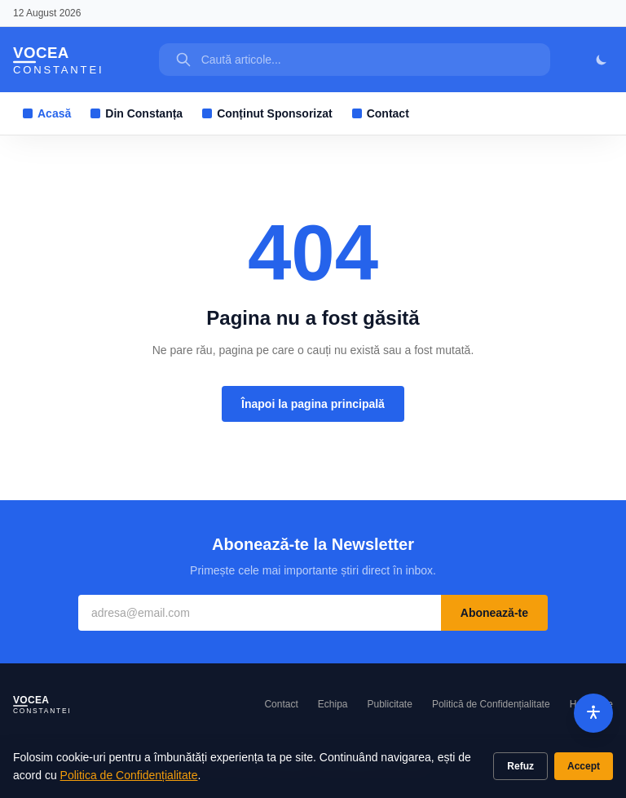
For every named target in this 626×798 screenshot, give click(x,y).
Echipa (333, 704)
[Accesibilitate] (593, 713)
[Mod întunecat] (601, 59)
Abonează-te (494, 612)
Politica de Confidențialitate (129, 775)
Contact (380, 113)
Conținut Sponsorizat (267, 113)
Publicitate (390, 704)
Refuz (520, 766)
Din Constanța (136, 113)
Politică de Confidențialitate (491, 704)
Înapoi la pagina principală (313, 403)
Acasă (47, 113)
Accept (583, 766)
